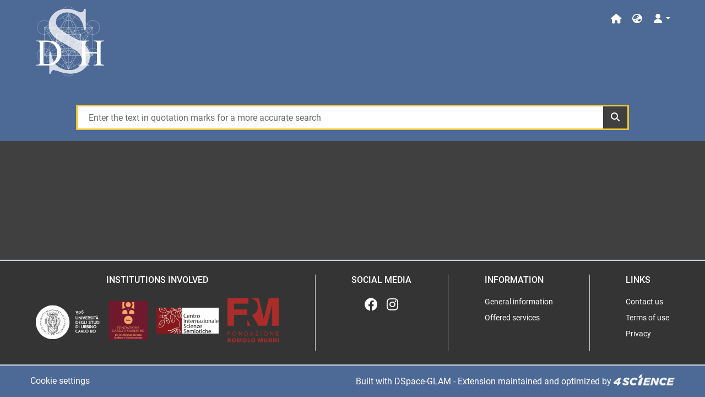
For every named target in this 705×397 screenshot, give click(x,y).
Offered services (512, 317)
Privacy (638, 333)
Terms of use (647, 317)
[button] (637, 19)
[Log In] (661, 19)
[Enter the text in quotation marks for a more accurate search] (340, 117)
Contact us (644, 301)
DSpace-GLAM (422, 381)
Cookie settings (60, 380)
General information (519, 301)
